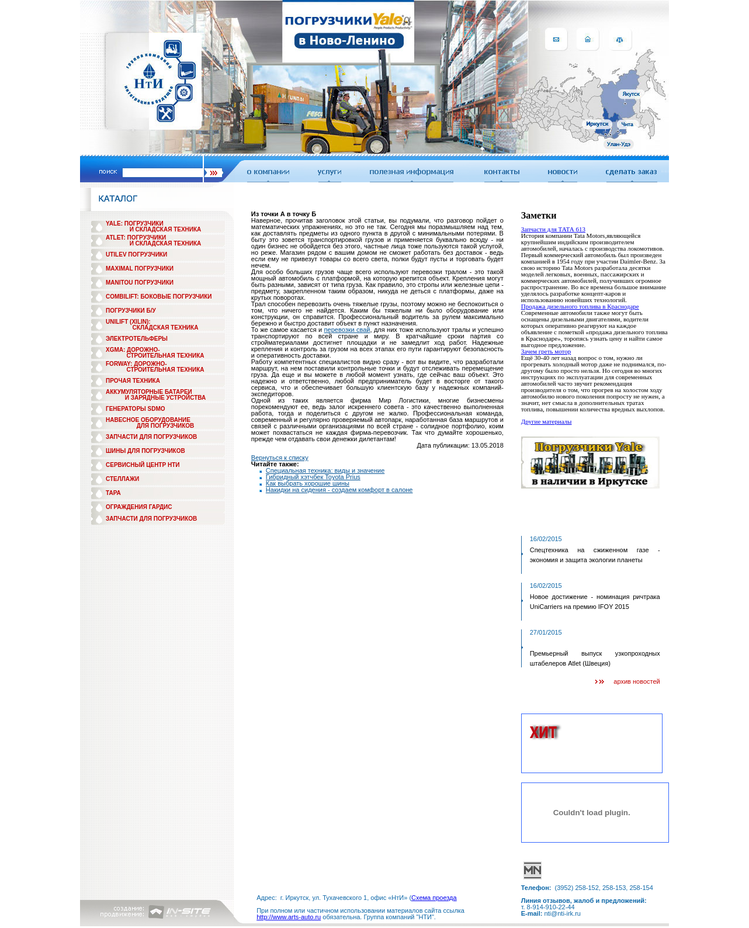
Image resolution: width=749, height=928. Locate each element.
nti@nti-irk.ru (562, 913)
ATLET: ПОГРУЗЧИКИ (136, 237)
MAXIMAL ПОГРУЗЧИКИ (140, 268)
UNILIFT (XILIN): (128, 321)
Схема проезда (434, 897)
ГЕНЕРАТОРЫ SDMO (135, 409)
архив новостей (636, 681)
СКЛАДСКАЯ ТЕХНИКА (166, 327)
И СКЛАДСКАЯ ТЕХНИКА (166, 229)
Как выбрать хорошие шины (307, 483)
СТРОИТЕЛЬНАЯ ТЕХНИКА (165, 355)
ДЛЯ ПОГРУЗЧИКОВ (166, 426)
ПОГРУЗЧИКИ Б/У (131, 310)
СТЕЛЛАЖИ (122, 479)
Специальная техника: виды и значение (325, 470)
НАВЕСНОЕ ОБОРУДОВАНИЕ (148, 420)
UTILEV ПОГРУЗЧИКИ (136, 254)
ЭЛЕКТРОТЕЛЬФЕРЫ (137, 338)
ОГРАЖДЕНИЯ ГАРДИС (139, 507)
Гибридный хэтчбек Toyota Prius (313, 476)
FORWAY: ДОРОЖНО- (136, 364)
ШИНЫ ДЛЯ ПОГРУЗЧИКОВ (145, 451)
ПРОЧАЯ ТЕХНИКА (133, 381)
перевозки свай (347, 329)
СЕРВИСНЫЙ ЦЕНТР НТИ (142, 465)
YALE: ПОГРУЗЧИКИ (135, 223)
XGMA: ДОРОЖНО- (133, 350)
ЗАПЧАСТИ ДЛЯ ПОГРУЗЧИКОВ (151, 437)
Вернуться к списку (279, 457)
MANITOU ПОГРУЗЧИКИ (140, 282)
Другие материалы (546, 421)
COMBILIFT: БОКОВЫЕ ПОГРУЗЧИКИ (159, 296)
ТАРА (113, 493)
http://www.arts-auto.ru (288, 916)
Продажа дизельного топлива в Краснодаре (580, 306)
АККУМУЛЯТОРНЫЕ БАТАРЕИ (149, 392)
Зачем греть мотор (546, 351)
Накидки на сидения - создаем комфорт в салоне (339, 489)
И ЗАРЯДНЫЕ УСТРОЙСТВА (165, 397)
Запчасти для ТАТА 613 (553, 229)
